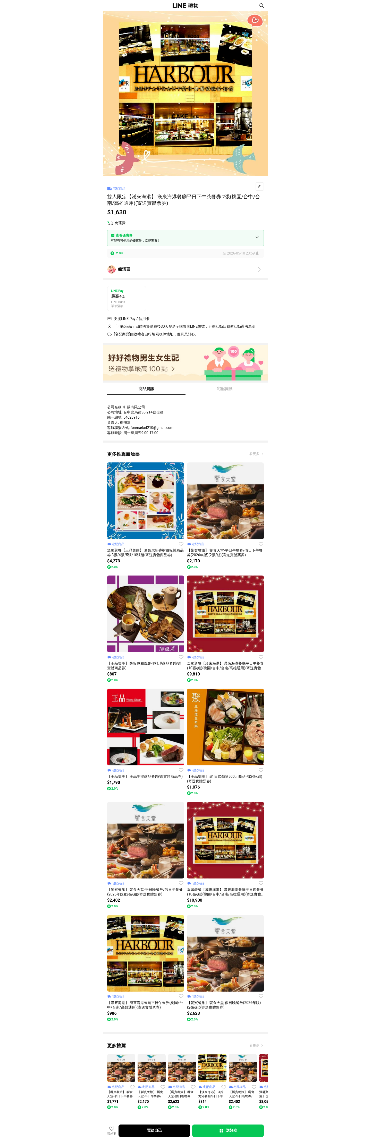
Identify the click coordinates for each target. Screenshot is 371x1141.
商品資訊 (146, 388)
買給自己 (154, 1130)
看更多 (254, 454)
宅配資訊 (224, 388)
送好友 (228, 1130)
